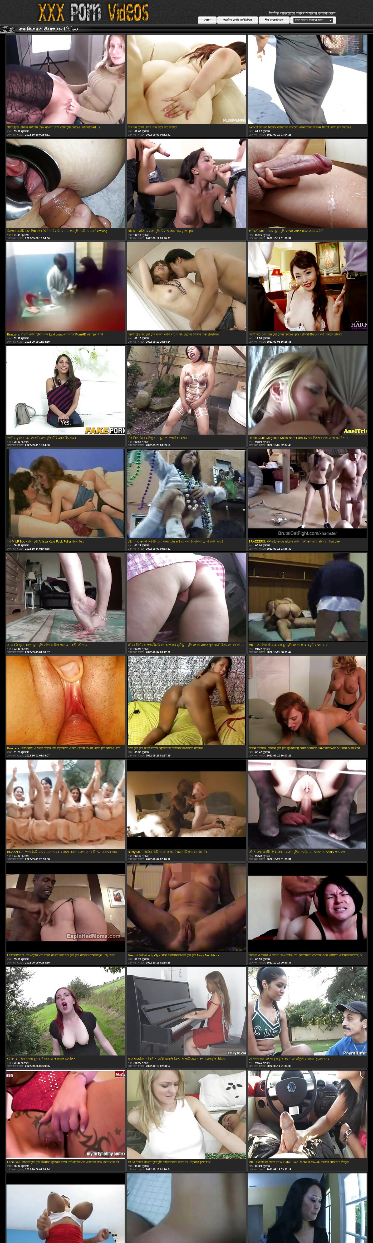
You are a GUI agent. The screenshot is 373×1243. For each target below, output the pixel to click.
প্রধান (207, 20)
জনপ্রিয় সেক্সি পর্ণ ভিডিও (237, 20)
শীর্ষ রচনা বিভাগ (274, 20)
